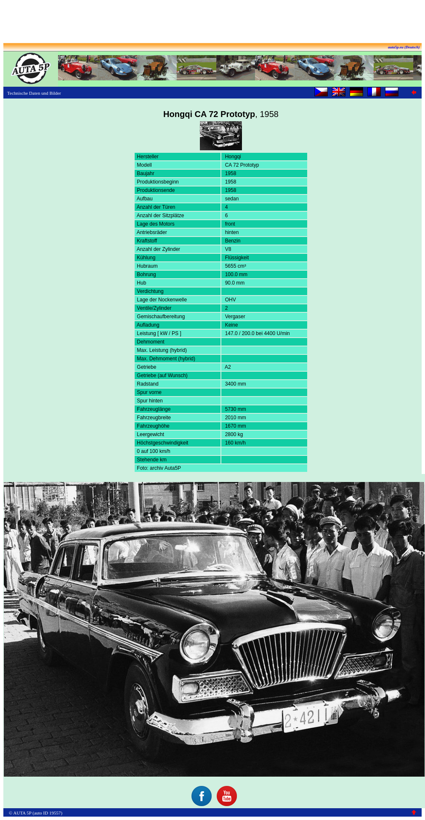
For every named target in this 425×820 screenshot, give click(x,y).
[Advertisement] (212, 22)
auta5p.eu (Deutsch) (404, 47)
